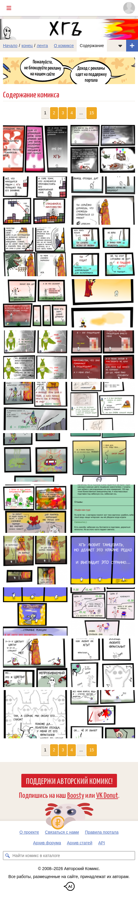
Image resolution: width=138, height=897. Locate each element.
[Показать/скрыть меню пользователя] (129, 8)
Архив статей (79, 842)
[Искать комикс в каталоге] (7, 855)
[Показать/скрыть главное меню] (9, 8)
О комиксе (64, 45)
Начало (10, 45)
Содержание (92, 45)
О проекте (29, 832)
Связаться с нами (62, 832)
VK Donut (107, 794)
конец (27, 45)
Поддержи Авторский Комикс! (69, 781)
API (101, 842)
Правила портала (102, 832)
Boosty (75, 794)
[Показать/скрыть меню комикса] (120, 46)
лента (42, 45)
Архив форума (47, 842)
